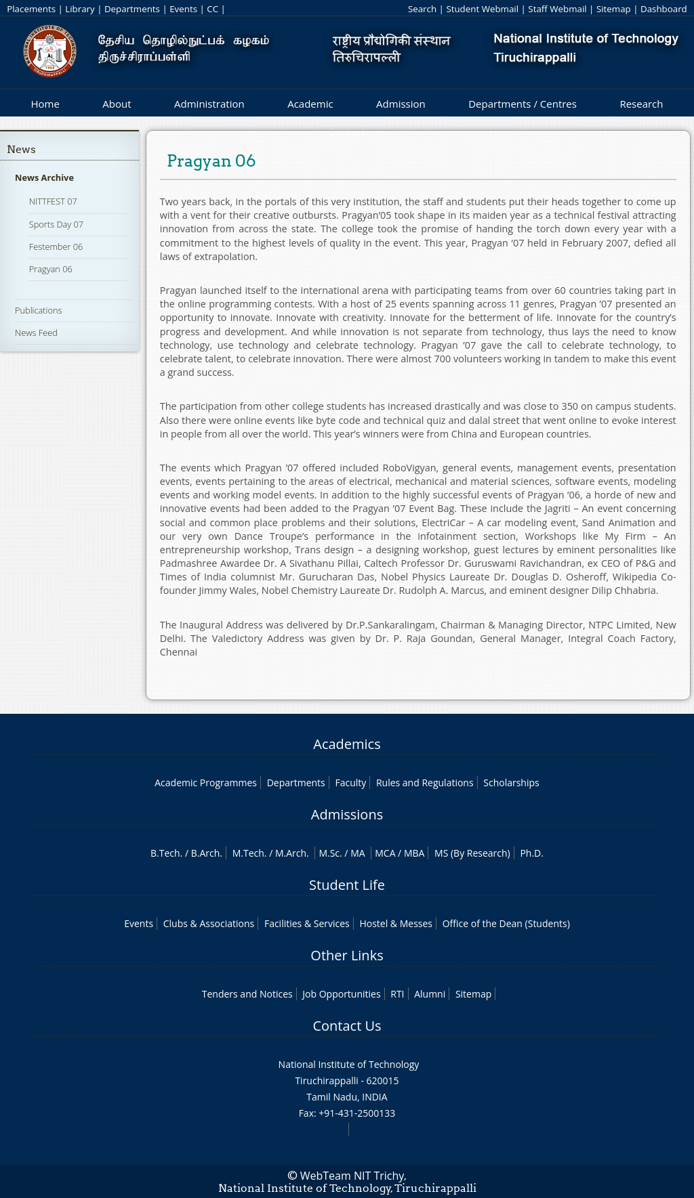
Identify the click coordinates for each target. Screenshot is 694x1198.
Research (641, 103)
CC (212, 9)
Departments (132, 9)
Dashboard (663, 9)
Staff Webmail (557, 9)
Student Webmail (482, 9)
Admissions (347, 814)
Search (422, 9)
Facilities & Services (307, 923)
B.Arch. (206, 853)
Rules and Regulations (425, 782)
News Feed (36, 332)
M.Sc (329, 853)
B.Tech (165, 853)
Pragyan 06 (51, 269)
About (116, 103)
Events (183, 9)
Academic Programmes (206, 782)
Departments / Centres (522, 103)
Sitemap (613, 9)
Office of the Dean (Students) (506, 923)
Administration (209, 103)
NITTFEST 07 (53, 201)
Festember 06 (56, 246)
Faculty (350, 782)
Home (44, 103)
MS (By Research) (472, 853)
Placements (31, 9)
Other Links (346, 955)
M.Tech (248, 853)
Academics (346, 744)
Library (79, 9)
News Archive (44, 177)
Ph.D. (532, 853)
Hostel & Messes (395, 923)
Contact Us (346, 1026)
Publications (38, 310)
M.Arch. (292, 853)
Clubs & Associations (209, 923)
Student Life (347, 885)
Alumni (429, 993)
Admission (401, 103)
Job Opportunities (341, 993)
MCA (385, 853)
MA (357, 853)
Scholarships (511, 782)
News (21, 149)
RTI (397, 993)
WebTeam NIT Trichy (352, 1175)
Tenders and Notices (247, 993)
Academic (310, 103)
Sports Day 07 (56, 224)
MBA (414, 853)
